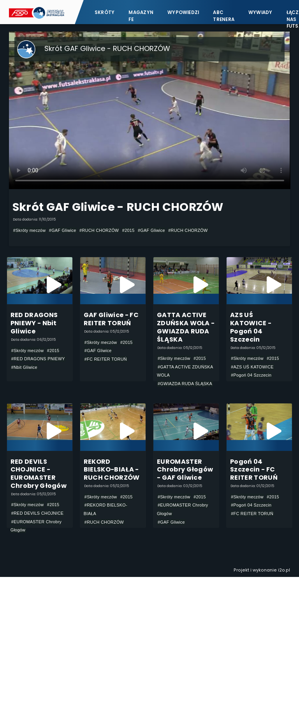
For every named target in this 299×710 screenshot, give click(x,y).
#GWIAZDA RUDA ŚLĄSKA (185, 383)
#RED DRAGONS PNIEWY (38, 358)
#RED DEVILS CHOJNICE (37, 513)
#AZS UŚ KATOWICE (252, 367)
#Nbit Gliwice (24, 367)
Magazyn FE (140, 15)
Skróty (104, 12)
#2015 (128, 230)
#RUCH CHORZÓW (99, 230)
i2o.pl (284, 570)
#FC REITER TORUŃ (105, 359)
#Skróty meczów (29, 230)
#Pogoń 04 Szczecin (251, 375)
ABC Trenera (223, 15)
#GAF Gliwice (62, 230)
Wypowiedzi (183, 12)
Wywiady (260, 12)
